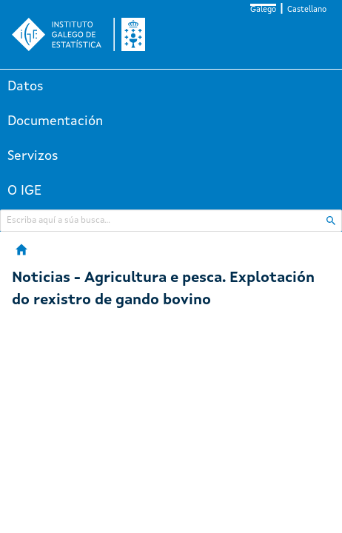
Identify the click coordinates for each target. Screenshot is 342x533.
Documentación (55, 121)
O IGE (24, 191)
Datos (25, 86)
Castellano (306, 10)
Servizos (32, 156)
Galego (263, 10)
